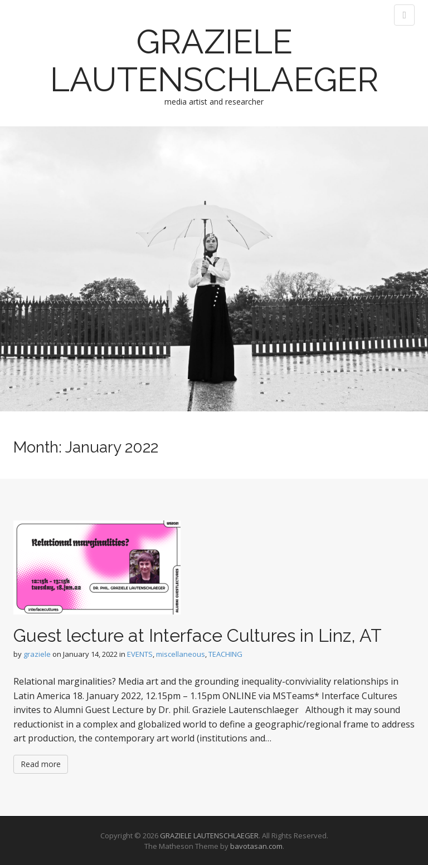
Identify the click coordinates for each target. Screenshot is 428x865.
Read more (41, 764)
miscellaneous (180, 654)
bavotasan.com (256, 846)
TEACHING (225, 654)
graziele (37, 654)
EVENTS (140, 654)
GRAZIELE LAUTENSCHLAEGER (214, 60)
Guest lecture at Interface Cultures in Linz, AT (197, 635)
